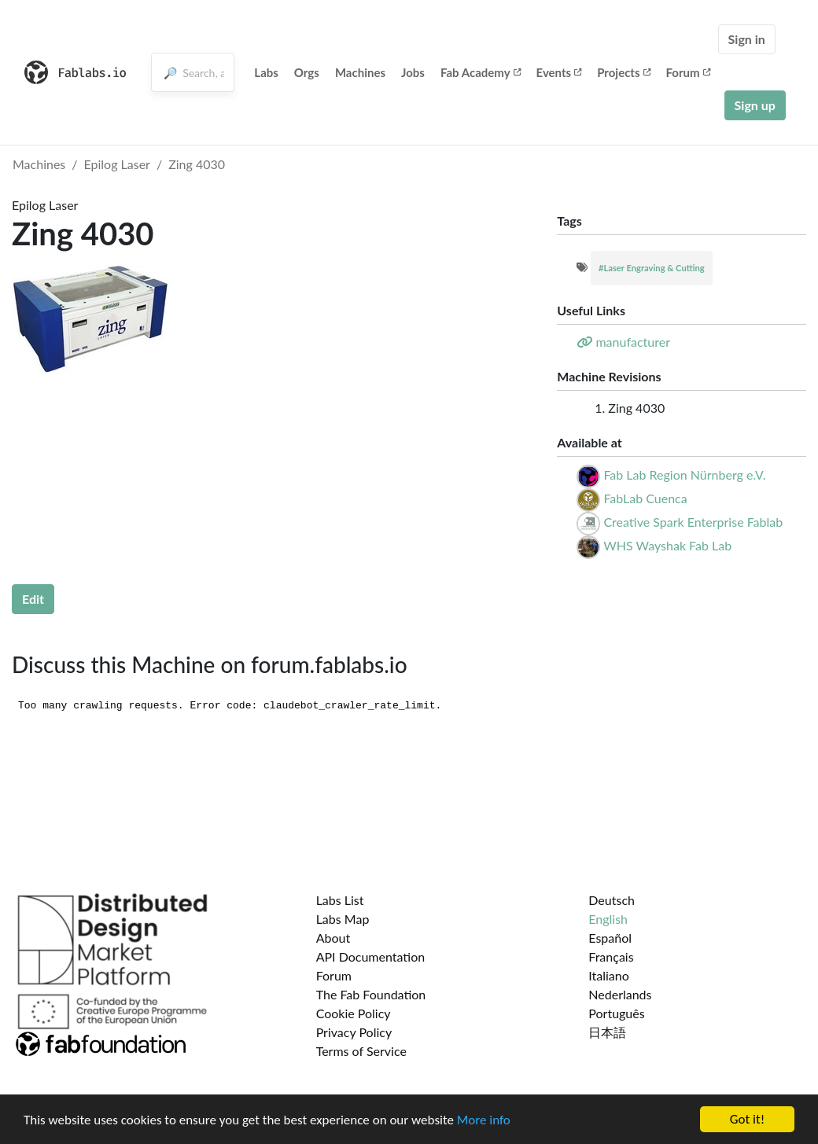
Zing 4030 (196, 163)
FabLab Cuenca (645, 498)
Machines (360, 72)
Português (616, 1013)
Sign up (755, 104)
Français (610, 956)
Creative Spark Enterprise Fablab (693, 521)
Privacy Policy (354, 1031)
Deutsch (611, 899)
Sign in (746, 38)
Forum (688, 72)
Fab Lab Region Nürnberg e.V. (684, 474)
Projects (623, 72)
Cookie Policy (353, 1013)
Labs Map (343, 918)
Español (610, 937)
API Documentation (371, 956)
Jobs (413, 72)
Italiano (608, 975)
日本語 (607, 1031)
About (333, 937)
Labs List (340, 899)
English (608, 918)
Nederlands (619, 994)
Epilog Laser (117, 163)
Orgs (306, 72)
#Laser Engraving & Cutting (652, 268)
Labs (266, 72)
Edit (33, 598)
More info (483, 1120)
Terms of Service (361, 1050)
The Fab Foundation (371, 994)
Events (559, 72)
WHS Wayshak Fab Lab (667, 545)
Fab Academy (480, 72)
